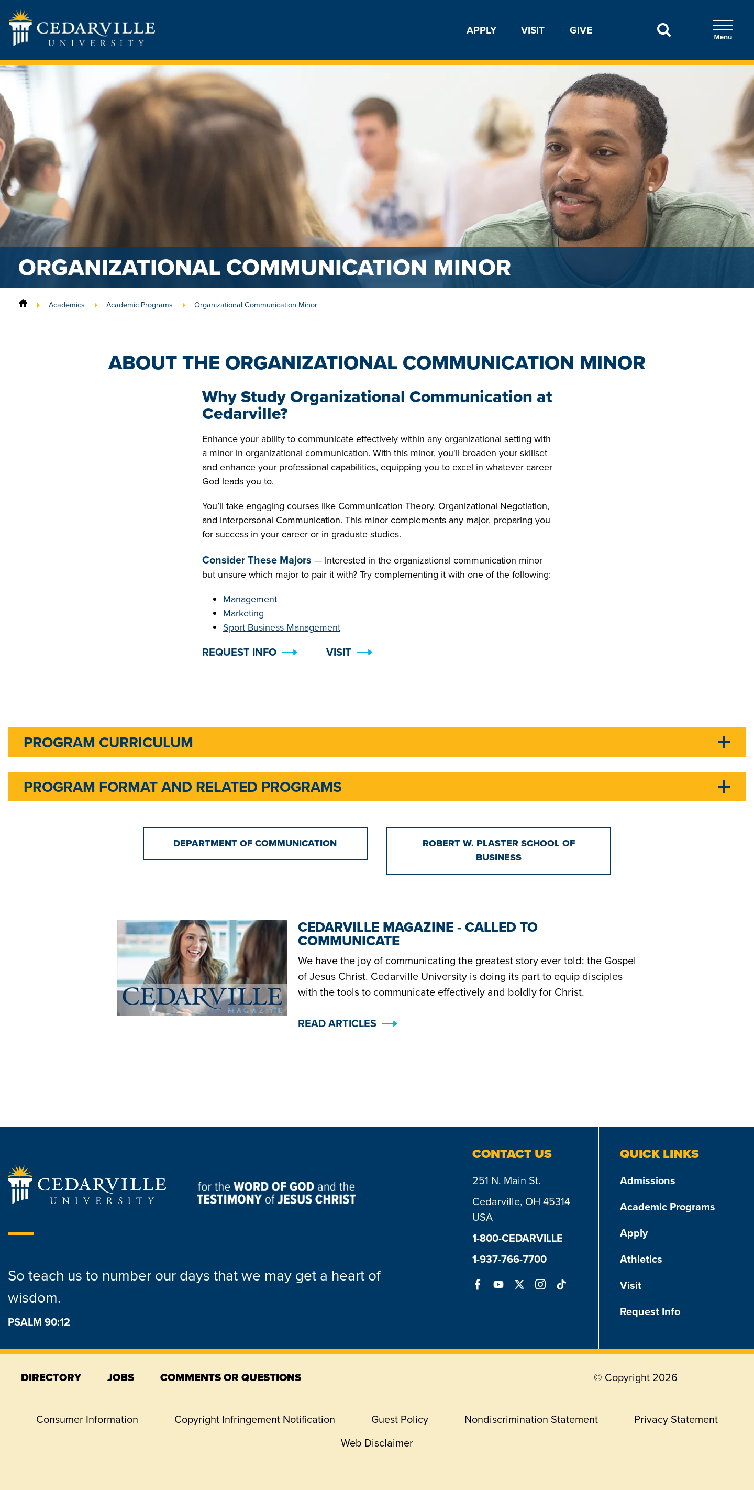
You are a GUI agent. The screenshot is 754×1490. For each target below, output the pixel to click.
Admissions (647, 1180)
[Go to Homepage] (82, 43)
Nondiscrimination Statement (531, 1419)
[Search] (664, 30)
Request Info (650, 1311)
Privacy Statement (676, 1419)
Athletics (641, 1258)
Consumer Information (87, 1419)
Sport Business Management (281, 627)
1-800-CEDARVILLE (517, 1237)
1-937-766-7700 (509, 1258)
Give (581, 30)
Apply (481, 30)
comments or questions (230, 1377)
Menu (723, 30)
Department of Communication (255, 843)
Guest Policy (399, 1419)
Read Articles (337, 1023)
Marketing (243, 613)
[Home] (23, 305)
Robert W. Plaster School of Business (499, 850)
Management (250, 599)
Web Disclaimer (377, 1443)
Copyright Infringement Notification (254, 1419)
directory (51, 1377)
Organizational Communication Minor (255, 305)
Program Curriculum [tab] (108, 742)
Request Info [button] (239, 651)
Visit (533, 30)
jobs (120, 1377)
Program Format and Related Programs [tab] (183, 786)
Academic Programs (139, 305)
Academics (67, 305)
